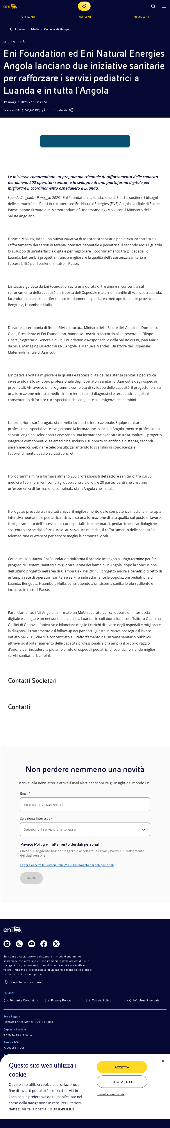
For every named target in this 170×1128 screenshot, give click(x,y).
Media (35, 29)
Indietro (20, 29)
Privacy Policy (61, 1000)
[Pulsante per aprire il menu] (163, 6)
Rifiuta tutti (122, 1082)
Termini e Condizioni (24, 1000)
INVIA (31, 878)
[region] (85, 1091)
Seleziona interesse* (36, 818)
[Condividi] (63, 110)
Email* (25, 793)
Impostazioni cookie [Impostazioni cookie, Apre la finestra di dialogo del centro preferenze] (110, 1094)
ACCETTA (122, 1067)
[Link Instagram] (19, 943)
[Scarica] (25, 110)
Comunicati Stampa (56, 29)
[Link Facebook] (43, 943)
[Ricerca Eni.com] (153, 6)
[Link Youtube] (31, 943)
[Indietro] (10, 29)
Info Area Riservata (146, 1000)
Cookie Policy (101, 1000)
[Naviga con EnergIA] (84, 6)
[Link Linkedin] (7, 943)
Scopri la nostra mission (26, 982)
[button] (11, 6)
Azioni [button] (85, 16)
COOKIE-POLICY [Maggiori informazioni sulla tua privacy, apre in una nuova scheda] (60, 1109)
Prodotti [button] (141, 16)
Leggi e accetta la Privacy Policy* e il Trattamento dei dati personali (67, 865)
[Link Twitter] (56, 943)
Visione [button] (28, 16)
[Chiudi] (163, 1061)
